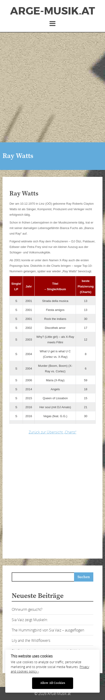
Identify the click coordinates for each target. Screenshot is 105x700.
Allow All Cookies (52, 683)
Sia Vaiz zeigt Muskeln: (30, 619)
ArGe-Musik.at (52, 11)
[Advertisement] (52, 87)
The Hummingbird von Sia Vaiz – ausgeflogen (48, 630)
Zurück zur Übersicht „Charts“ (52, 432)
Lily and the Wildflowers (31, 640)
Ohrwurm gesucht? (27, 609)
